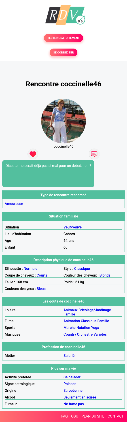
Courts (42, 275)
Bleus (41, 289)
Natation (83, 328)
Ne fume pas (74, 404)
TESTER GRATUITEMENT (63, 38)
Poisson (70, 384)
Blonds (104, 275)
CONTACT (116, 416)
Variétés (100, 334)
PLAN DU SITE (93, 416)
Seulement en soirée (80, 397)
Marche (70, 328)
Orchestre (85, 334)
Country (70, 334)
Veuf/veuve (73, 227)
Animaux (71, 310)
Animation (72, 321)
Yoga (95, 328)
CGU (74, 416)
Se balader (72, 377)
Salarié (69, 356)
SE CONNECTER (63, 52)
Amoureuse (14, 204)
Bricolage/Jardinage (94, 310)
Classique (82, 268)
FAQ (64, 416)
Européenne (73, 390)
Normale (30, 268)
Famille (69, 314)
